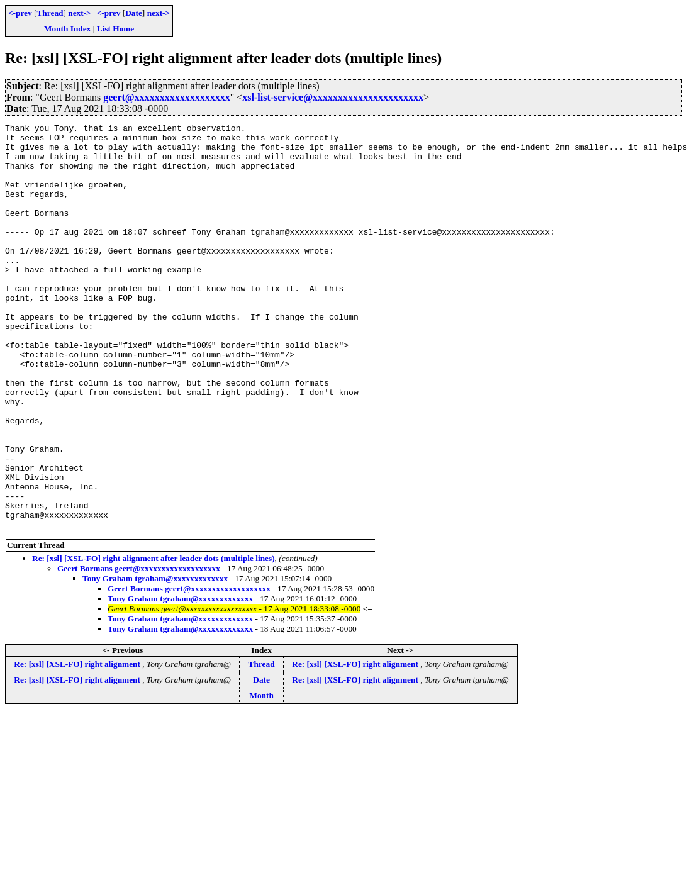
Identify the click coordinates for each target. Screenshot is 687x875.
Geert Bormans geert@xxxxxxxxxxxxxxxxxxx (138, 649)
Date (133, 13)
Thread (49, 13)
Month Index (67, 28)
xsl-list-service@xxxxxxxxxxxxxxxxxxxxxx (332, 97)
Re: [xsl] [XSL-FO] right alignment (78, 745)
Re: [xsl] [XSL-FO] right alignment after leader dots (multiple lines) (153, 639)
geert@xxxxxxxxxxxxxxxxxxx (166, 97)
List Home (116, 28)
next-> (79, 13)
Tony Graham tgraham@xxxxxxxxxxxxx (155, 659)
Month (261, 776)
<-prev (20, 13)
